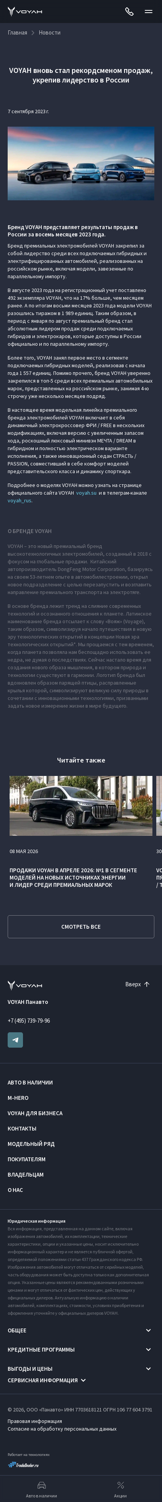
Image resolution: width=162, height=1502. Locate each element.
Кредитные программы (41, 1349)
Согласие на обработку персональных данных (62, 1428)
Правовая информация (35, 1421)
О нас (15, 1189)
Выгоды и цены (30, 1368)
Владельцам (26, 1174)
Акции (120, 1489)
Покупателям (27, 1159)
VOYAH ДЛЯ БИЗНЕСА (35, 1113)
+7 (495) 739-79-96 (29, 1020)
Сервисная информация (43, 1380)
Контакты (22, 1128)
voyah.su (86, 492)
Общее (17, 1330)
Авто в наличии (30, 1082)
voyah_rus (19, 500)
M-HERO (18, 1097)
